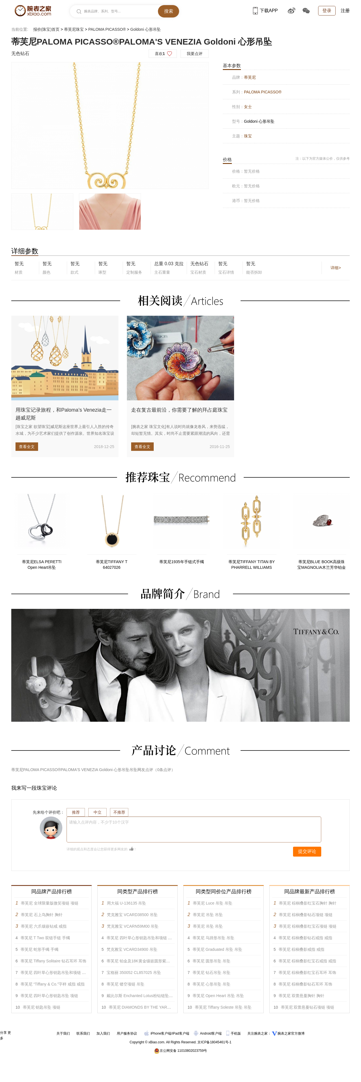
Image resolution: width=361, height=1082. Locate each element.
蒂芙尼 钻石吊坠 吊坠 (211, 972)
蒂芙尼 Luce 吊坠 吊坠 (212, 903)
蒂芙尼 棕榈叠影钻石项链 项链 (306, 914)
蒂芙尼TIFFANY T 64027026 (111, 564)
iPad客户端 (180, 1033)
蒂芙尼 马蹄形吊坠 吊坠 (213, 938)
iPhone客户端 (157, 1033)
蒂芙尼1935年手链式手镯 (181, 561)
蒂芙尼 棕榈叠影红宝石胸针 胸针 (307, 903)
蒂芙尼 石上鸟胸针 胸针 (42, 914)
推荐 (76, 812)
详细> (336, 267)
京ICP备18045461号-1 (214, 1042)
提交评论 (307, 851)
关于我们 (63, 1033)
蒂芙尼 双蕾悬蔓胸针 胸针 (301, 995)
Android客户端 (208, 1033)
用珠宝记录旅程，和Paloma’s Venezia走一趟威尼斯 (64, 414)
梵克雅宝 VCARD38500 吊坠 (132, 914)
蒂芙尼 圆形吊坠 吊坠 (211, 961)
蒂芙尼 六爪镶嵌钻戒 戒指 (44, 926)
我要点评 (194, 53)
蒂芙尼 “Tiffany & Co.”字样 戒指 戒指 (53, 984)
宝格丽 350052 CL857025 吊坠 (134, 972)
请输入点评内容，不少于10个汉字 (99, 822)
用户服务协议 (127, 1033)
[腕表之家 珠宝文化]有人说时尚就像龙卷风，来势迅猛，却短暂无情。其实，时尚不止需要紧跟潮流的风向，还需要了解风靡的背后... (180, 433)
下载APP (265, 10)
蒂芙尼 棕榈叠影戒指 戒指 (301, 949)
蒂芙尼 (250, 77)
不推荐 (119, 812)
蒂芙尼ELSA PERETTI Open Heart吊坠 (41, 564)
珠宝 (248, 136)
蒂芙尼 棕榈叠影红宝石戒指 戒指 (307, 961)
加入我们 (103, 1033)
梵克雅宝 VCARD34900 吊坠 (132, 949)
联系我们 (83, 1033)
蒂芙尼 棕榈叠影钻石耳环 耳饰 (305, 984)
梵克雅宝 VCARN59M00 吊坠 (133, 926)
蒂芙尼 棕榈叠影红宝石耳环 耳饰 (307, 972)
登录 (326, 10)
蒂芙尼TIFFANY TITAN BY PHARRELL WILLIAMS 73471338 (251, 564)
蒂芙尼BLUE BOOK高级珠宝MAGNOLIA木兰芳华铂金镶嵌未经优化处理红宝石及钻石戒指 (321, 564)
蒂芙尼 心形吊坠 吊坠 (211, 984)
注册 (345, 10)
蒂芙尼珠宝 (74, 29)
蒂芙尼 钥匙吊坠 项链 (42, 1007)
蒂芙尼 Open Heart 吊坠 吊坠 (218, 995)
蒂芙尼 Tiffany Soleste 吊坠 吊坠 (223, 1007)
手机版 (234, 1033)
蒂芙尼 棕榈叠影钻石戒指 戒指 (305, 938)
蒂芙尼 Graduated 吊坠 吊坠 (217, 949)
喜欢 (160, 53)
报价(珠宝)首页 (46, 29)
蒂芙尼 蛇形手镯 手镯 (39, 949)
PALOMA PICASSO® (107, 29)
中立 (98, 812)
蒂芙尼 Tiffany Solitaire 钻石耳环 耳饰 (53, 961)
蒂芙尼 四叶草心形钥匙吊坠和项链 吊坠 (55, 972)
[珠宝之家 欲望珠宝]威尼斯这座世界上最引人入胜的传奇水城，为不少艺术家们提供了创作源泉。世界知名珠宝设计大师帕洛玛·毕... (65, 433)
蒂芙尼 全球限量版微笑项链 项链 (49, 903)
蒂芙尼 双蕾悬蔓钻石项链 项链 (307, 1007)
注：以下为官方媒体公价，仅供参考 (323, 159)
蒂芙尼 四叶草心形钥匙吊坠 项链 (49, 995)
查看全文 (27, 446)
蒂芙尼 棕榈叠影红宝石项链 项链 (307, 926)
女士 (248, 106)
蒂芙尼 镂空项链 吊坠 (125, 984)
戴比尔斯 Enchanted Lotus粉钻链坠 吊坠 (142, 995)
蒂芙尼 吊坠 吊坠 (208, 914)
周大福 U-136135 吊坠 (126, 903)
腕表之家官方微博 (291, 1033)
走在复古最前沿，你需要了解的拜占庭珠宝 (179, 410)
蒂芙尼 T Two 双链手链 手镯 (45, 938)
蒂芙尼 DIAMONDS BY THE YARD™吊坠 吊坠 (150, 1007)
